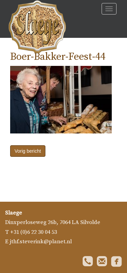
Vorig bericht (28, 151)
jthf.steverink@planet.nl (41, 241)
